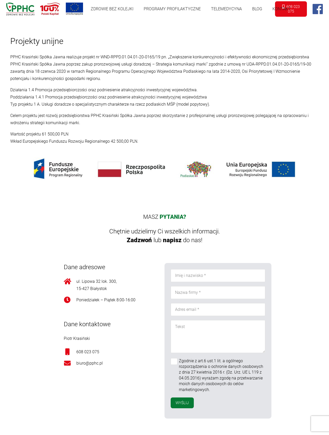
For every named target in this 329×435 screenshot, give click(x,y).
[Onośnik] (20, 9)
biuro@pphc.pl (89, 363)
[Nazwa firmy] (218, 292)
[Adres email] (218, 309)
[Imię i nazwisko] (218, 275)
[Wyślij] (182, 402)
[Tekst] (218, 336)
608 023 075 (87, 351)
